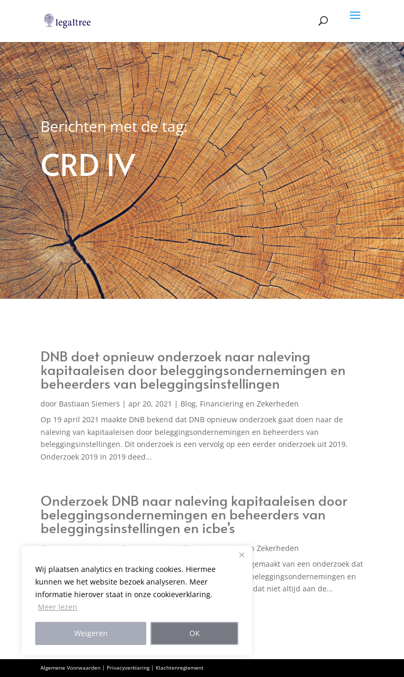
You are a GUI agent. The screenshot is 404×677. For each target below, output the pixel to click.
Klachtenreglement (180, 667)
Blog (188, 404)
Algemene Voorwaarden (70, 667)
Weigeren (91, 633)
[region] (136, 601)
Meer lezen (57, 607)
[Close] (241, 554)
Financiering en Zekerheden (249, 404)
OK (194, 633)
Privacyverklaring (128, 667)
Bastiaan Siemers (89, 404)
